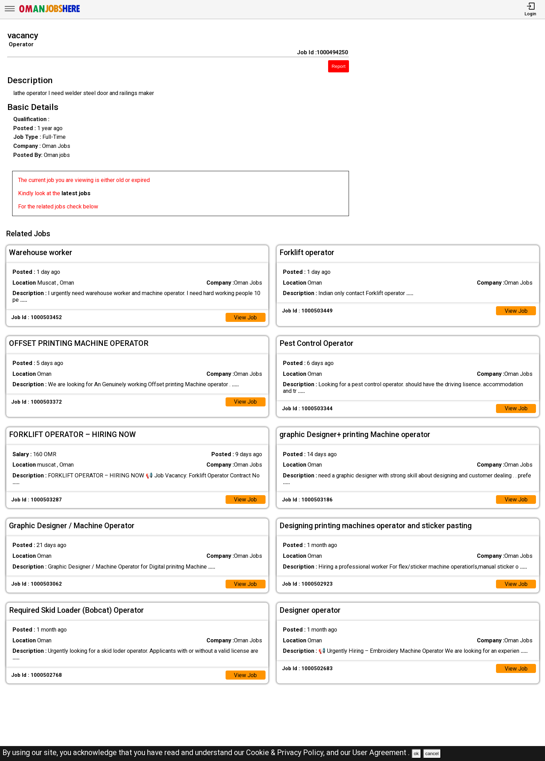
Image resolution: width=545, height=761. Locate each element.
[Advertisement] (454, 125)
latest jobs (76, 193)
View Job (245, 316)
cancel (432, 753)
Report (338, 66)
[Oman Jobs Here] (49, 12)
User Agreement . (381, 752)
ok (416, 753)
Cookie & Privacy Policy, (286, 752)
